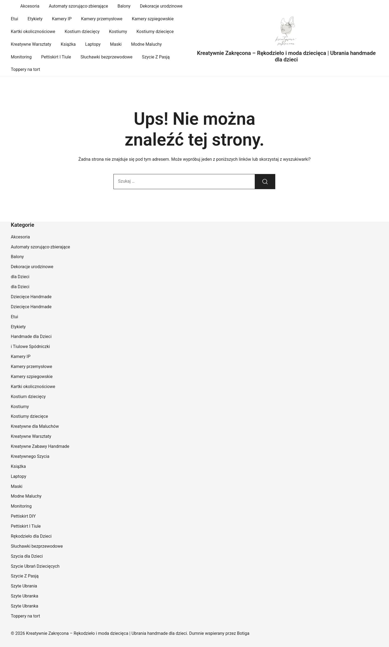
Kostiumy (118, 31)
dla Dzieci (20, 276)
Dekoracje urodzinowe (161, 6)
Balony (124, 6)
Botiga (243, 633)
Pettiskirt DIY (23, 516)
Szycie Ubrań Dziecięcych (35, 566)
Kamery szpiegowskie (153, 18)
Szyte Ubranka (24, 596)
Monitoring (21, 57)
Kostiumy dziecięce (155, 31)
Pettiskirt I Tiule (56, 57)
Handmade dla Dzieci (31, 336)
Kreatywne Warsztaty (31, 44)
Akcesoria (29, 6)
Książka (68, 44)
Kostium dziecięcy (82, 31)
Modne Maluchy (146, 44)
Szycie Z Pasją (156, 57)
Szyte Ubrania (24, 586)
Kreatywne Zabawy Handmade (40, 446)
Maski (116, 44)
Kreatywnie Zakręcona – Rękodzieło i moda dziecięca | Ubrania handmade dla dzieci (286, 56)
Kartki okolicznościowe (33, 31)
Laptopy (92, 44)
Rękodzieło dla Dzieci (31, 536)
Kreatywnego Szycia (30, 456)
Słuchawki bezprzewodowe (106, 57)
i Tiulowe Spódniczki (30, 346)
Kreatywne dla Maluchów (35, 426)
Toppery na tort (25, 69)
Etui (14, 18)
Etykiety (35, 18)
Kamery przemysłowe (101, 18)
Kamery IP (62, 18)
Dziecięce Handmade (31, 296)
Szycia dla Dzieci (27, 556)
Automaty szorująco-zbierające (78, 6)
